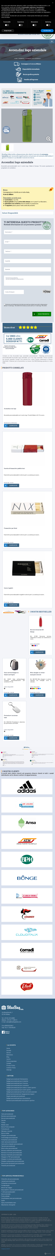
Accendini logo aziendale (33, 58)
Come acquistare (11, 1061)
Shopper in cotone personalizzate (11, 1159)
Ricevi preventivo (41, 314)
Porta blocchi (5, 1129)
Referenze (9, 1055)
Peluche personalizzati (8, 1165)
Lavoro (8, 1059)
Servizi (8, 1052)
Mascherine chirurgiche (8, 1205)
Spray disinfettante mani (8, 1202)
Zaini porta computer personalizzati (12, 1144)
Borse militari (5, 1133)
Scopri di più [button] (7, 30)
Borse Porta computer (8, 1127)
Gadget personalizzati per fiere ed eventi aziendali (21, 1092)
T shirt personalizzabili (8, 1192)
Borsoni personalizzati (8, 1118)
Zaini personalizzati (7, 1114)
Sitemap (8, 1070)
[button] (52, 2)
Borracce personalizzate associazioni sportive (20, 1100)
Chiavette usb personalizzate (10, 1179)
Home (16, 58)
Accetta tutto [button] (47, 30)
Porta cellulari (5, 1196)
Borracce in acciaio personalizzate (11, 1152)
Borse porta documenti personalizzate (12, 1163)
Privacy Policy (10, 1065)
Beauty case (5, 1125)
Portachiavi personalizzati (9, 1140)
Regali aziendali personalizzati (15, 1096)
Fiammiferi (21, 58)
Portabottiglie (5, 1185)
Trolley (3, 1122)
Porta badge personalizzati (9, 1137)
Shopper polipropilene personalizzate (12, 1161)
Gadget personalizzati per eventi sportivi (18, 1090)
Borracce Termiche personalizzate (11, 1155)
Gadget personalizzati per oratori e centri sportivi (21, 1087)
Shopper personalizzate (8, 1135)
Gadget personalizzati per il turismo (17, 1083)
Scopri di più (11, 425)
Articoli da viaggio (6, 1187)
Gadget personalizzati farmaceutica (17, 1079)
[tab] (7, 147)
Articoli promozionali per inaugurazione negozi (20, 1094)
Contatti (8, 1063)
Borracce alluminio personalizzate (11, 1150)
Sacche (3, 1120)
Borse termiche (5, 1194)
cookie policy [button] (40, 9)
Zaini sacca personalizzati (9, 1142)
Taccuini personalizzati (8, 1146)
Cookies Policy (11, 1068)
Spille (3, 1200)
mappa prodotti (5, 1248)
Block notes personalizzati (9, 1148)
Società (8, 1050)
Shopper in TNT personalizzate (10, 1157)
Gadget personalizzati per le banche (17, 1081)
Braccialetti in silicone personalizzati (12, 1190)
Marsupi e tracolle (6, 1131)
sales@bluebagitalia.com (13, 1022)
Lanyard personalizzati (8, 1181)
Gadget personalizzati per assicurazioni (18, 1098)
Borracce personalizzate (8, 1116)
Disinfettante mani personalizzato (11, 1198)
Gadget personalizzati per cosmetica (17, 1085)
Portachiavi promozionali (8, 1183)
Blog (7, 1057)
